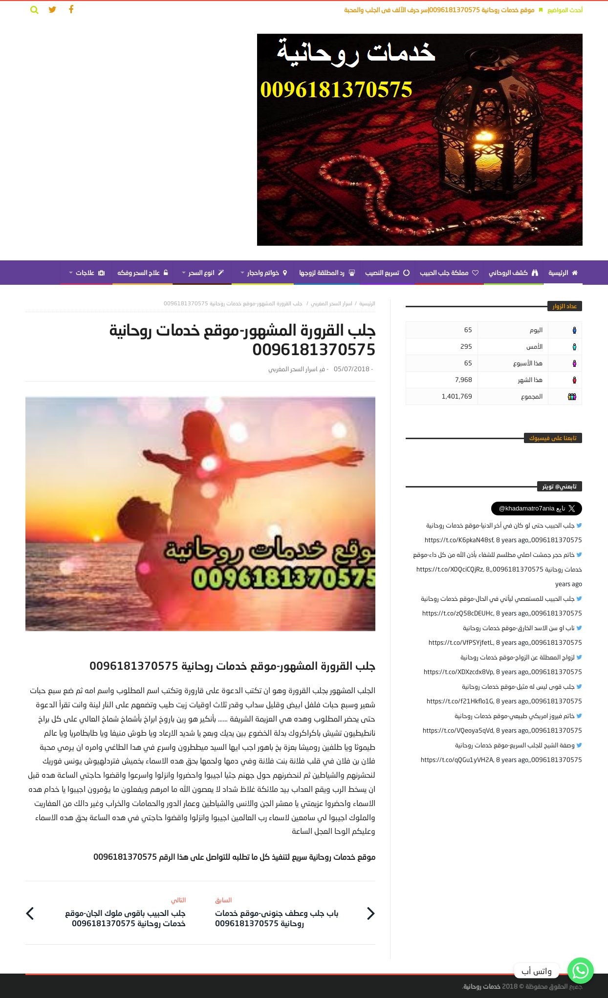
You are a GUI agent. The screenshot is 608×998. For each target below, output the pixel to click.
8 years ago (512, 540)
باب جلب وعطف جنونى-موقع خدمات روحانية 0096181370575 (287, 912)
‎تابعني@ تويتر (560, 486)
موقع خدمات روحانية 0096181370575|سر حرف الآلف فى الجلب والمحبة (439, 10)
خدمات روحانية (481, 986)
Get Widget (580, 988)
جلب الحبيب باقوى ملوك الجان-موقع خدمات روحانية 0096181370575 (114, 912)
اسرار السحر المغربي (331, 303)
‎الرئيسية (367, 303)
